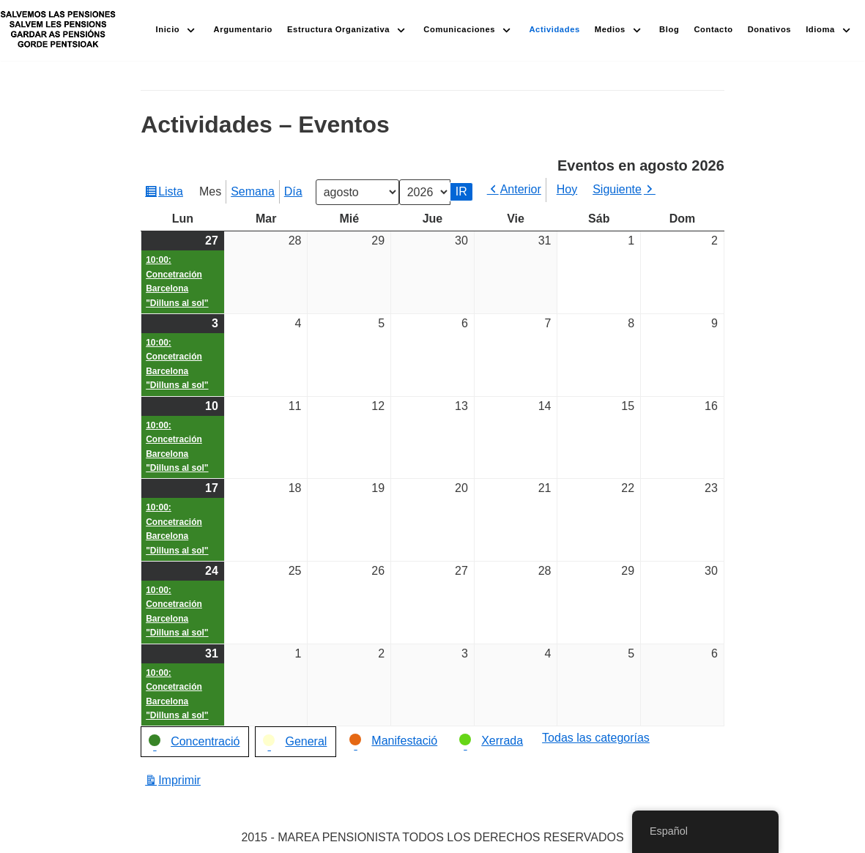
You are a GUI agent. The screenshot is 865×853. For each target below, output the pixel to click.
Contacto (713, 29)
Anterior (520, 189)
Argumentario (243, 29)
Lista (172, 193)
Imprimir (181, 780)
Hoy (567, 189)
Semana (253, 191)
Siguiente (617, 189)
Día (293, 191)
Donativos (769, 29)
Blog (669, 29)
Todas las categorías (596, 737)
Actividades (554, 29)
